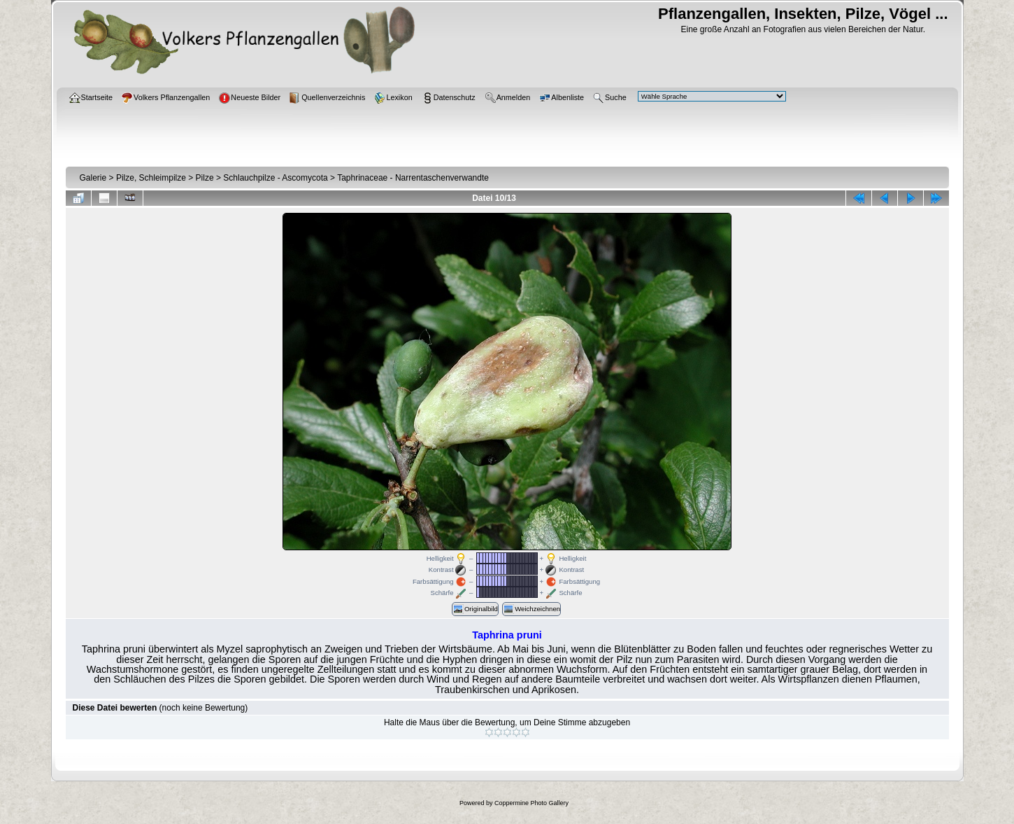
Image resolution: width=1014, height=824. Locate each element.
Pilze (205, 178)
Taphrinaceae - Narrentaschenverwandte (413, 178)
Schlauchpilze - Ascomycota (275, 178)
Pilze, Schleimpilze (151, 178)
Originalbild (475, 609)
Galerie (93, 178)
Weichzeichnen (531, 609)
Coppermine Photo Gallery (531, 802)
